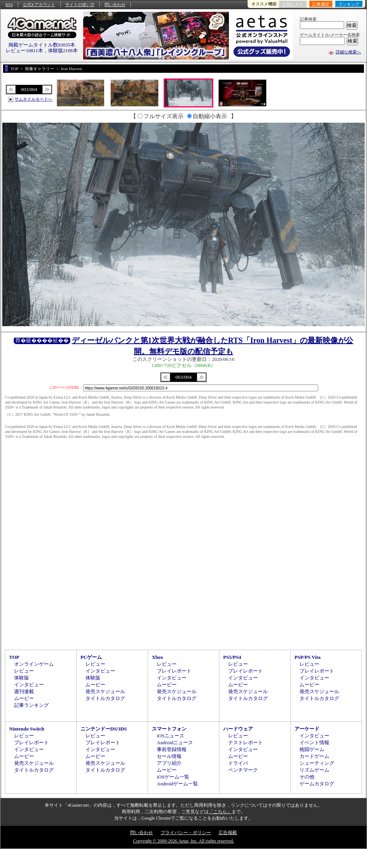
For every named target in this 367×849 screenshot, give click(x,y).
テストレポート (245, 742)
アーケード (307, 729)
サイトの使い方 (80, 4)
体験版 (21, 678)
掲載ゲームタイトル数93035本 (42, 45)
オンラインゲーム (34, 664)
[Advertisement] (183, 583)
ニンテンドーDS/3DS (103, 729)
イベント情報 (314, 742)
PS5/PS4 (232, 657)
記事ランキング (31, 705)
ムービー (24, 698)
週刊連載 (24, 691)
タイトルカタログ (105, 698)
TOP (14, 657)
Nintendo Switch (26, 729)
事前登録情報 (172, 749)
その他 (306, 777)
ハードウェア (238, 729)
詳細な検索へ (348, 52)
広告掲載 (228, 832)
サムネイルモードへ (33, 99)
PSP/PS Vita (307, 657)
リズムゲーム (314, 770)
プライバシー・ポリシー (186, 832)
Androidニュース (175, 742)
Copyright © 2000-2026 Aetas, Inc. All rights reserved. (183, 841)
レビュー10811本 (24, 50)
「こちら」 (220, 811)
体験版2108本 (63, 50)
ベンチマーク (243, 770)
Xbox (157, 657)
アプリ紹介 (169, 763)
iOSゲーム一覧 (173, 777)
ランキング (348, 4)
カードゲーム (314, 756)
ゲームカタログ (316, 784)
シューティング (316, 763)
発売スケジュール (105, 691)
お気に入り (292, 4)
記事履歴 (320, 4)
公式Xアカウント (39, 4)
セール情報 (169, 756)
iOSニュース (170, 735)
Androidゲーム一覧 (177, 784)
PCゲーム (91, 657)
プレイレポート (174, 671)
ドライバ (238, 763)
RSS (9, 4)
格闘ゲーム (311, 749)
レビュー (24, 671)
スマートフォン (169, 729)
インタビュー (29, 684)
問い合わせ (115, 4)
